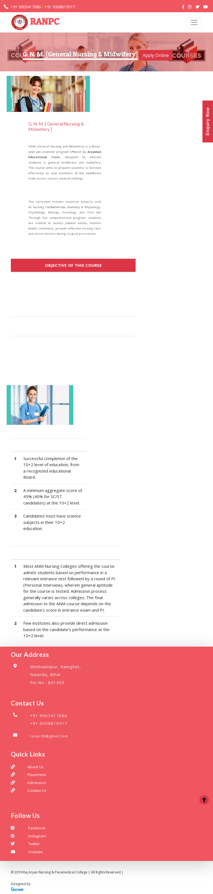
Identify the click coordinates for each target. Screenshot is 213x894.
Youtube (35, 851)
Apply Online (156, 55)
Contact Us (36, 790)
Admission (36, 782)
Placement (36, 774)
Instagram (37, 835)
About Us (35, 767)
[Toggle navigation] (194, 22)
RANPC (35, 23)
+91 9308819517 (60, 6)
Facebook (36, 828)
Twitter (34, 844)
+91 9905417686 (26, 6)
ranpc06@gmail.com (49, 736)
